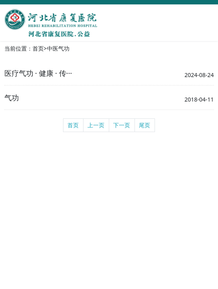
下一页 (121, 125)
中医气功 (58, 48)
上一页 (96, 125)
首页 (38, 48)
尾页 (144, 125)
